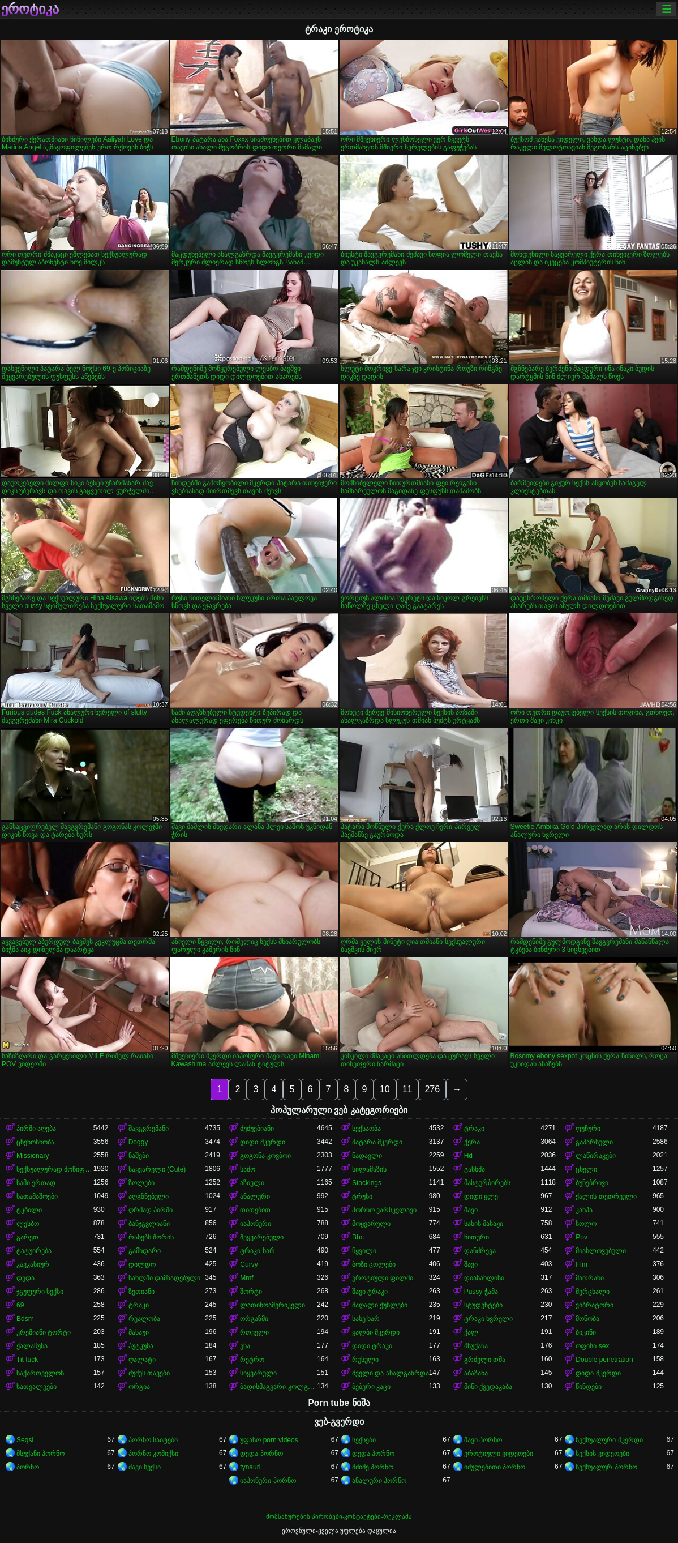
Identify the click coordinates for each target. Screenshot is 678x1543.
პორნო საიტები (153, 1440)
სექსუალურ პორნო (606, 1467)
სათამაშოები (37, 1196)
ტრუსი (362, 1196)
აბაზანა (476, 1373)
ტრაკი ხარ (257, 1251)
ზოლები (141, 1183)
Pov (581, 1237)
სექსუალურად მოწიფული (54, 1169)
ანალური (255, 1196)
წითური (476, 1237)
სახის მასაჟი (483, 1224)
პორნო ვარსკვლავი (384, 1210)
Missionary (32, 1156)
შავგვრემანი (148, 1128)
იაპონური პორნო (267, 1481)
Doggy (138, 1142)
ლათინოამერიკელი (272, 1305)
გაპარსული (594, 1142)
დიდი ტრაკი (372, 1346)
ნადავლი (367, 1156)
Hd (468, 1156)
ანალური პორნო (379, 1481)
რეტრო (252, 1360)
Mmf (246, 1278)
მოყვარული (371, 1224)
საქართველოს (40, 1373)
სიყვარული (258, 1373)
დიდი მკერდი (262, 1142)
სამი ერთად (35, 1183)
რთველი (254, 1332)
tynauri (250, 1467)
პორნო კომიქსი (153, 1453)
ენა (245, 1346)
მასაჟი (138, 1332)
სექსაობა (366, 1128)
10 (385, 1089)
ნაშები (138, 1156)
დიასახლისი (484, 1278)
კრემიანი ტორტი (43, 1332)
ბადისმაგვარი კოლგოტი (278, 1387)
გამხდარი (144, 1251)
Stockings (366, 1183)
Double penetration (604, 1360)
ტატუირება (34, 1251)
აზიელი (252, 1183)
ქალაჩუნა (32, 1346)
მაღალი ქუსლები (379, 1305)
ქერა (472, 1142)
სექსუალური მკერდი (609, 1440)
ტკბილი (29, 1210)
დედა (25, 1278)
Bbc (358, 1237)
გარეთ (27, 1237)
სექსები (364, 1440)
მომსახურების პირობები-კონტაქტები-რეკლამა (339, 1516)
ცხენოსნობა (35, 1142)
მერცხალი (593, 1292)
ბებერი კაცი (371, 1387)
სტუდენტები (483, 1305)
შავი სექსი (144, 1467)
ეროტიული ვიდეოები (498, 1453)
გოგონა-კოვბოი (265, 1156)
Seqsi (24, 1440)
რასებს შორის (151, 1237)
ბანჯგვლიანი (149, 1224)
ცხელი (586, 1169)
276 (432, 1089)
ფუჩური (588, 1128)
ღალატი (142, 1360)
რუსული (365, 1360)
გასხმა (474, 1169)
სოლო (586, 1224)
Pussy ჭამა (481, 1292)
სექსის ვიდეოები (602, 1453)
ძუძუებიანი (257, 1128)
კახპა (584, 1210)
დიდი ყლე (481, 1196)
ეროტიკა (30, 9)
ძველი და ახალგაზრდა (390, 1373)
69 (20, 1305)
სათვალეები (36, 1387)
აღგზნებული (148, 1196)
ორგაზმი (254, 1319)
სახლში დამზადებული (164, 1278)
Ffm (581, 1264)
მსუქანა (476, 1346)
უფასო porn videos (269, 1440)
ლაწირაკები (596, 1156)
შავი (471, 1210)
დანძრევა (480, 1251)
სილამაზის (369, 1169)
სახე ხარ (366, 1319)
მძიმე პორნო (372, 1467)
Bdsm (25, 1319)
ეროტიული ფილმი (382, 1278)
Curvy (249, 1264)
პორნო (27, 1467)
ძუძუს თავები (149, 1373)
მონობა (587, 1319)
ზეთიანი (141, 1292)
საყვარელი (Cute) (157, 1169)
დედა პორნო (261, 1453)
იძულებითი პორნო (494, 1467)
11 (407, 1089)
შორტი (251, 1292)
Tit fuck (27, 1360)
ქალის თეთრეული (606, 1196)
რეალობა (144, 1319)
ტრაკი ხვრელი (488, 1319)
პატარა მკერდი (377, 1142)
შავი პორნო (483, 1440)
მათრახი (590, 1278)
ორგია (139, 1387)
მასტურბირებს (487, 1183)
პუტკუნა (140, 1346)
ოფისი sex (592, 1346)
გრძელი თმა (484, 1360)
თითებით (255, 1210)
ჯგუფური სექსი (39, 1292)
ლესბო (27, 1224)
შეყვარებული (262, 1237)
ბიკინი (586, 1332)
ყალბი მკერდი (376, 1332)
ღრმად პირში (150, 1210)
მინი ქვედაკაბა (488, 1387)
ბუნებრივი (592, 1183)
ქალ (471, 1332)
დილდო (142, 1264)
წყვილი (364, 1251)
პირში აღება (36, 1128)
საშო (247, 1169)
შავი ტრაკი (370, 1292)
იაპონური (255, 1224)
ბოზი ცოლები (374, 1264)
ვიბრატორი (594, 1305)
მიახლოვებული (601, 1251)
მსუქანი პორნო (40, 1453)
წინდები (589, 1387)
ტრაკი (474, 1128)
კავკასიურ (32, 1264)
